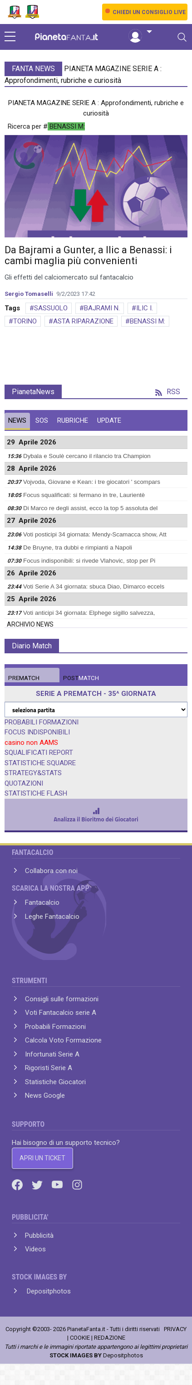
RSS (167, 391)
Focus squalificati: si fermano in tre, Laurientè (84, 495)
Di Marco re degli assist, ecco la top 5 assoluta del (90, 508)
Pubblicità (39, 1235)
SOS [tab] (41, 420)
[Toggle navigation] (182, 37)
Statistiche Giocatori (55, 1082)
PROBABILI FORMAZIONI (42, 722)
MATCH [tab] (23, 678)
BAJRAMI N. (102, 308)
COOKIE (80, 1337)
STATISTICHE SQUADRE (40, 763)
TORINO (25, 321)
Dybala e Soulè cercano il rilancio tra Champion (87, 456)
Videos (35, 1249)
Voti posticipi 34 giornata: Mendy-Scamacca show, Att (95, 534)
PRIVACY (175, 1329)
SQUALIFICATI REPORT (39, 752)
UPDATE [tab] (109, 420)
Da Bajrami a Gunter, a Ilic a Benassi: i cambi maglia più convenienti (88, 255)
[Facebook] (18, 1184)
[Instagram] (77, 1184)
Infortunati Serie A (52, 1054)
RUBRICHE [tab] (72, 420)
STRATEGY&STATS (33, 773)
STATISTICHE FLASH (36, 793)
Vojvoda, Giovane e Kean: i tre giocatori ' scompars (91, 481)
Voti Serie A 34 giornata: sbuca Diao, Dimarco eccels (93, 586)
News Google (45, 1095)
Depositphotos (48, 1291)
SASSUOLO (51, 308)
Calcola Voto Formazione (63, 1040)
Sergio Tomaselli (29, 293)
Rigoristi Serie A (48, 1068)
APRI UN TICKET (42, 1158)
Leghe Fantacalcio (52, 916)
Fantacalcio (42, 902)
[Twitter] (38, 1184)
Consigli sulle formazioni (61, 999)
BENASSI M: (147, 321)
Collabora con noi (51, 871)
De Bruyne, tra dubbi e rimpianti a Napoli (77, 547)
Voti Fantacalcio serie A (60, 1013)
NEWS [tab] (17, 420)
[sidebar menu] (10, 37)
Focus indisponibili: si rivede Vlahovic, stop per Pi (89, 560)
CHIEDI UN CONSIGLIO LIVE (149, 12)
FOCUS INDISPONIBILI (37, 732)
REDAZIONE (109, 1337)
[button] (140, 32)
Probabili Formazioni (55, 1027)
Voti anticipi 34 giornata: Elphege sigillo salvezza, (89, 612)
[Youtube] (58, 1184)
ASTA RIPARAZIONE (83, 321)
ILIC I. (144, 308)
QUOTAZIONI (24, 783)
